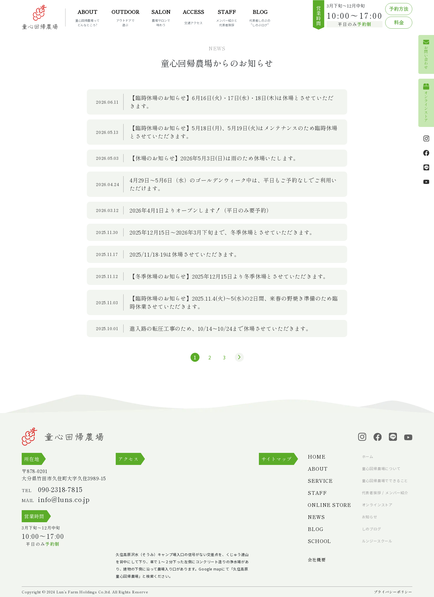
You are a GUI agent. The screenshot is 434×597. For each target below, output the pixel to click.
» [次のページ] (237, 357)
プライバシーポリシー (393, 591)
